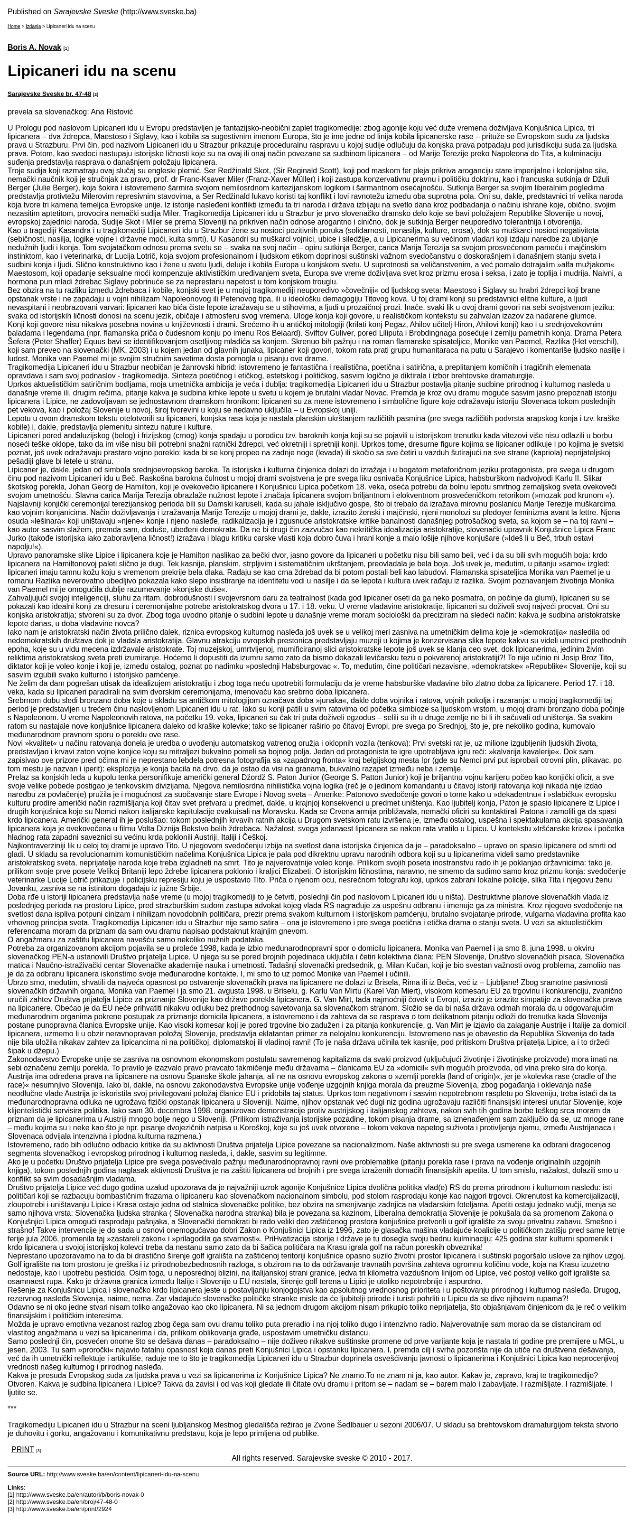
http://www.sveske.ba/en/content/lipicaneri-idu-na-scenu (123, 1474)
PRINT (22, 1449)
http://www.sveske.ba (158, 12)
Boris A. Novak (34, 47)
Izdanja (33, 26)
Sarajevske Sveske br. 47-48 (49, 93)
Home (14, 26)
